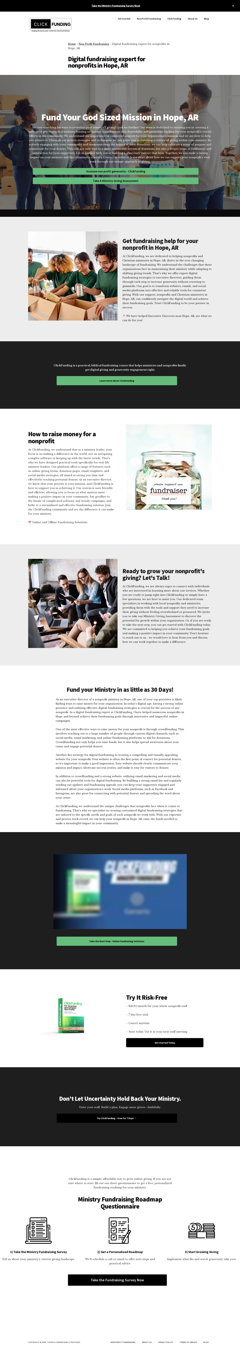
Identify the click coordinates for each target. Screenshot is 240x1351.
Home (72, 43)
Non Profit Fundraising (94, 43)
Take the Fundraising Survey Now (117, 1280)
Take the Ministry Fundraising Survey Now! (115, 5)
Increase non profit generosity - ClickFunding (115, 171)
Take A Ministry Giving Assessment (115, 181)
